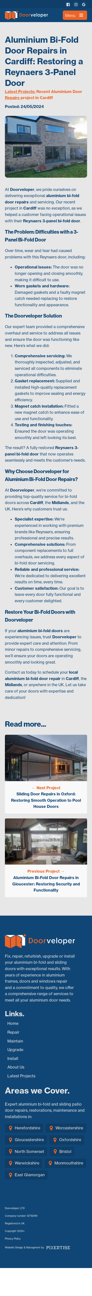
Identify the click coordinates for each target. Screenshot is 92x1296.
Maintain (15, 1041)
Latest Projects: (20, 91)
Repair (13, 1032)
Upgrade (15, 1049)
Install (12, 1058)
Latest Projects (21, 1075)
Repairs (12, 97)
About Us (15, 1067)
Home (12, 1023)
